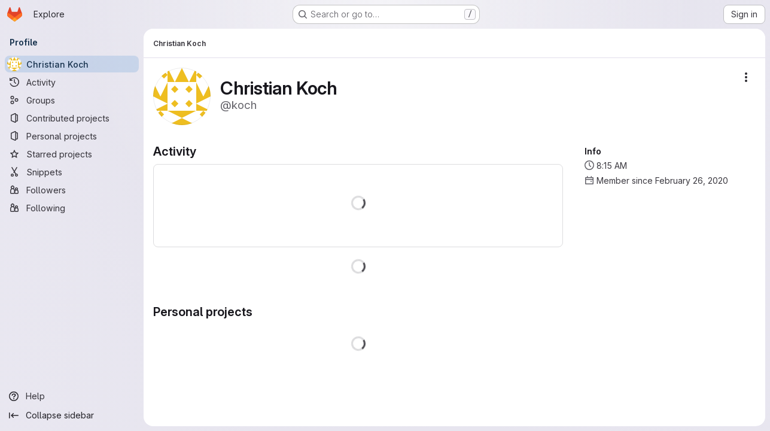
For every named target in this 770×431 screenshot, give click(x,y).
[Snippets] (72, 171)
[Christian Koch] (72, 64)
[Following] (72, 207)
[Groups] (72, 100)
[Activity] (72, 82)
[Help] (72, 396)
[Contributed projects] (72, 118)
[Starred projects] (72, 153)
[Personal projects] (72, 136)
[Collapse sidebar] (72, 415)
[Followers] (72, 189)
